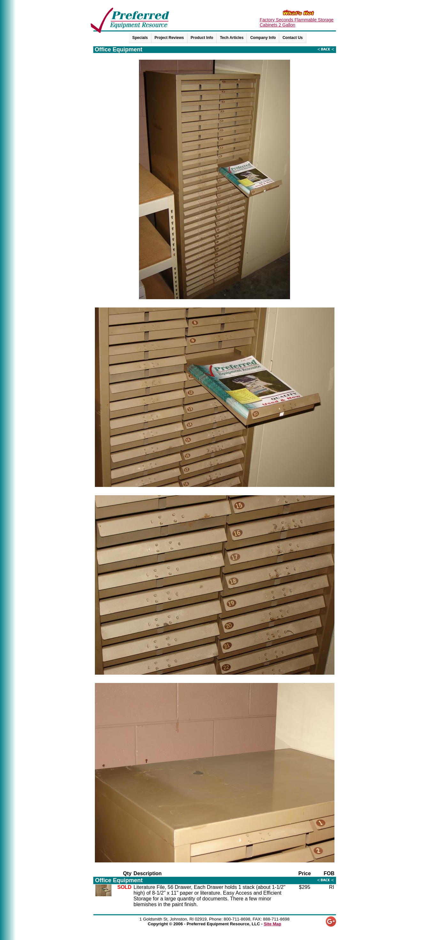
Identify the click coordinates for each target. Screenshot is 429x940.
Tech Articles (231, 37)
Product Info (202, 37)
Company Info (263, 37)
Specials (140, 37)
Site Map (272, 923)
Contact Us (292, 37)
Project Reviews (169, 37)
